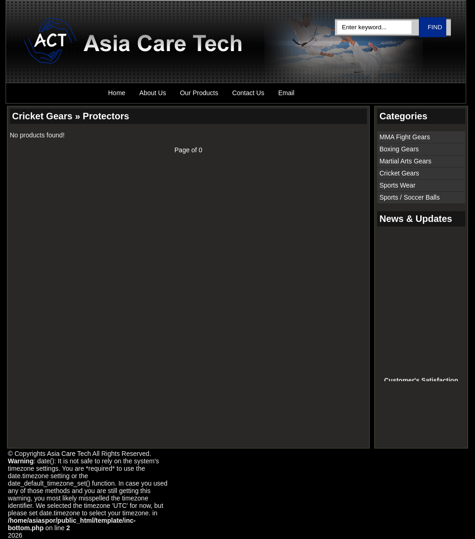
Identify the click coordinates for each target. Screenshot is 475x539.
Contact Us (248, 93)
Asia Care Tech (69, 453)
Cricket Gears (399, 173)
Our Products (199, 93)
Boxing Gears (399, 149)
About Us (152, 93)
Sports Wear (397, 185)
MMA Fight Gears (404, 137)
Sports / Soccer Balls (409, 197)
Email (286, 93)
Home (116, 93)
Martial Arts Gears (405, 161)
